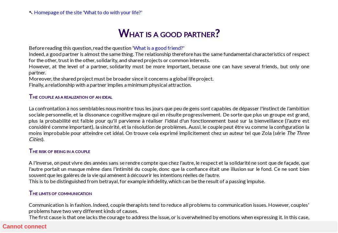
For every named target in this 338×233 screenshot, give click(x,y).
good (161, 48)
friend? (175, 48)
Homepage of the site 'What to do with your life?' (88, 12)
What (140, 48)
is (148, 48)
